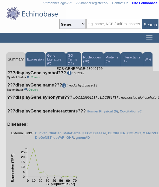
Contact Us (120, 3)
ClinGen (55, 133)
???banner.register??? (92, 3)
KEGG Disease (94, 133)
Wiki (148, 59)
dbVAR (59, 137)
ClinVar (41, 133)
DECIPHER (116, 133)
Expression (35, 59)
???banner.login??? (57, 3)
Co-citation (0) (131, 111)
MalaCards (72, 133)
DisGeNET (43, 137)
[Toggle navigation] (149, 38)
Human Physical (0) (102, 111)
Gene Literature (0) (54, 59)
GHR (70, 137)
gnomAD (83, 137)
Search (150, 25)
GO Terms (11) (72, 59)
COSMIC (134, 133)
